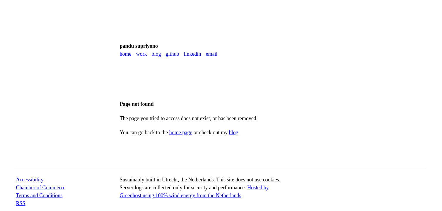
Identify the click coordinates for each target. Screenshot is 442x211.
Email (212, 54)
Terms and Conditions (39, 195)
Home (126, 54)
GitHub (172, 54)
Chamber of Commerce (41, 187)
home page (180, 132)
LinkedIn (192, 54)
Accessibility (30, 180)
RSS (20, 203)
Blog (156, 54)
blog (233, 132)
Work (141, 54)
